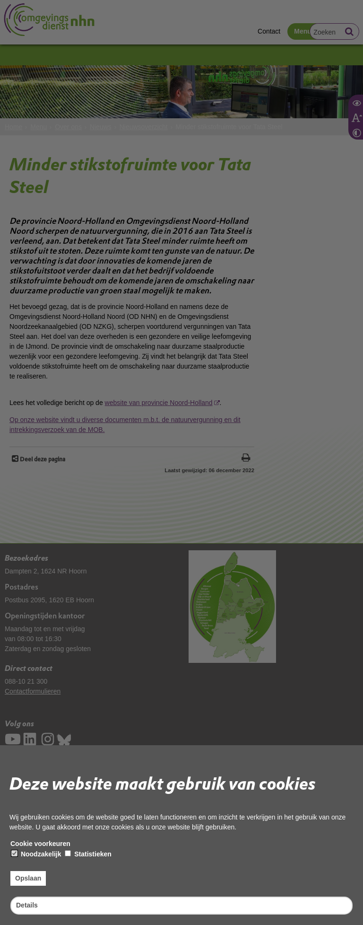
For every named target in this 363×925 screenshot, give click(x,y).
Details (27, 905)
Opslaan (28, 878)
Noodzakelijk (36, 854)
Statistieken (88, 854)
